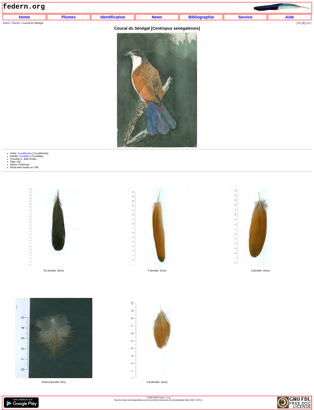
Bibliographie (201, 17)
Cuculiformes (24, 153)
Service (245, 17)
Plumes (68, 17)
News (157, 17)
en (308, 23)
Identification (112, 17)
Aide (289, 17)
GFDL (198, 400)
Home (24, 17)
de (299, 23)
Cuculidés (24, 156)
